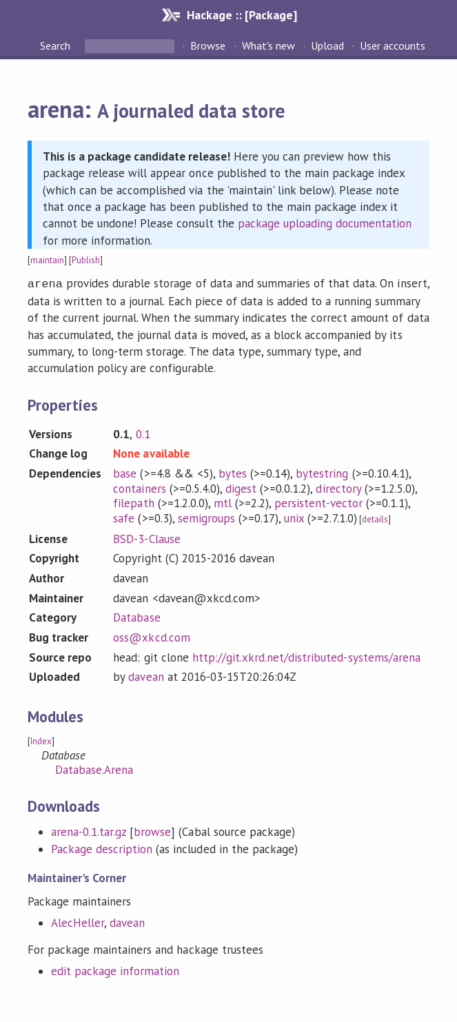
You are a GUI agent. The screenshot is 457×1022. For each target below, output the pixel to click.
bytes (233, 472)
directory (338, 487)
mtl (223, 501)
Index (41, 740)
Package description (101, 847)
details (375, 518)
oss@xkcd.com (151, 636)
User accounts (392, 45)
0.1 (143, 432)
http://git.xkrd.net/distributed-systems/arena (306, 656)
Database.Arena (94, 768)
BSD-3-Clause (146, 537)
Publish (86, 260)
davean (145, 675)
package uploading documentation (325, 223)
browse (152, 830)
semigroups (206, 516)
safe (123, 516)
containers (139, 487)
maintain (47, 260)
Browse (207, 45)
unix (294, 516)
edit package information (115, 969)
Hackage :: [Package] (242, 15)
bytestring (322, 472)
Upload (327, 45)
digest (240, 487)
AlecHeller (77, 921)
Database (136, 616)
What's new (268, 45)
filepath (133, 501)
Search (56, 45)
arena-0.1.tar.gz (88, 830)
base (124, 472)
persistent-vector (318, 501)
